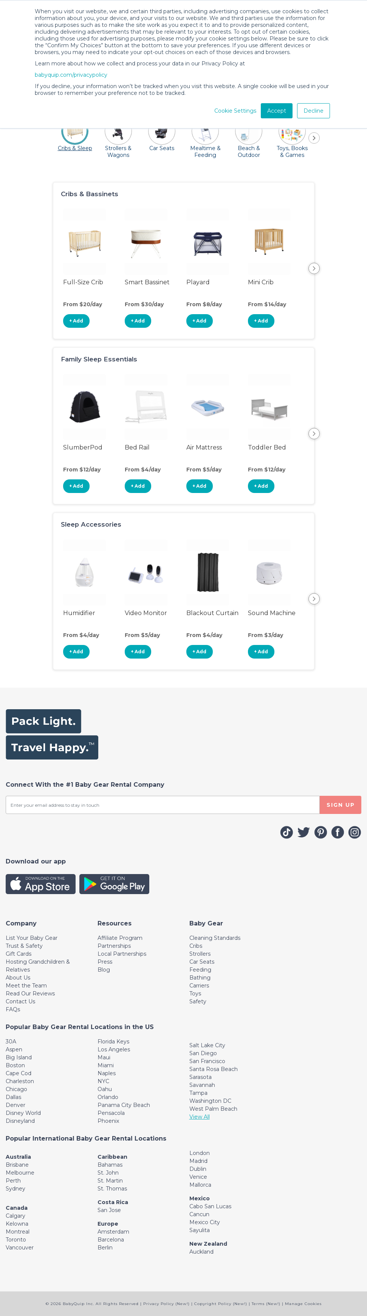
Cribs (195, 945)
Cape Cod (18, 1073)
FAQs (13, 1009)
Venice (198, 1176)
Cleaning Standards (214, 938)
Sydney (15, 1188)
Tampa (198, 1093)
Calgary (15, 1215)
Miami (106, 1065)
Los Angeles (114, 1049)
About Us (18, 977)
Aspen (14, 1049)
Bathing (200, 977)
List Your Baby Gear (31, 938)
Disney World (23, 1113)
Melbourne (20, 1172)
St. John (108, 1172)
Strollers (200, 953)
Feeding (200, 969)
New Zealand (208, 1243)
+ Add (76, 321)
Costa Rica (113, 1202)
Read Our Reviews (30, 993)
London (199, 1153)
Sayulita (199, 1230)
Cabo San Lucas (210, 1206)
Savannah (202, 1085)
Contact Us (20, 1001)
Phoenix (108, 1121)
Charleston (20, 1081)
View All (199, 1116)
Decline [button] (314, 110)
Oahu (105, 1089)
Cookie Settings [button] (235, 110)
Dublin (197, 1169)
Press (105, 961)
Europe (108, 1223)
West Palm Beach (213, 1108)
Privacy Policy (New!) (166, 1303)
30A (11, 1041)
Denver (15, 1105)
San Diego (203, 1053)
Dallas (13, 1097)
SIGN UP (341, 804)
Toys (195, 993)
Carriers (199, 985)
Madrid (198, 1161)
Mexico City (204, 1222)
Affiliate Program (120, 938)
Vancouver (20, 1247)
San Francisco (207, 1061)
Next (314, 268)
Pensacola (111, 1113)
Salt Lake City (207, 1045)
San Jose (109, 1210)
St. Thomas (112, 1188)
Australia (18, 1156)
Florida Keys (113, 1041)
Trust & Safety (24, 945)
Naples (107, 1073)
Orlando (108, 1097)
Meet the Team (26, 985)
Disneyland (20, 1121)
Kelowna (17, 1223)
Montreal (17, 1231)
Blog (104, 969)
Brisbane (17, 1164)
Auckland (201, 1251)
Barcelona (111, 1239)
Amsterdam (113, 1231)
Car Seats (201, 961)
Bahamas (110, 1164)
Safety (197, 1001)
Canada (17, 1207)
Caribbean (112, 1156)
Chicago (16, 1089)
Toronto (16, 1239)
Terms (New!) (266, 1303)
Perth (13, 1180)
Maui (104, 1057)
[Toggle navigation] (21, 923)
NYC (103, 1081)
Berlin (105, 1247)
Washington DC (210, 1100)
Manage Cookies (303, 1303)
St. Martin (110, 1180)
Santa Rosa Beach (213, 1069)
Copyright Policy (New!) (220, 1303)
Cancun (199, 1214)
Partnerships (114, 945)
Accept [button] (276, 110)
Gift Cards (18, 953)
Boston (15, 1065)
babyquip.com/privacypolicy (71, 74)
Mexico (199, 1198)
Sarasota (200, 1077)
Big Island (19, 1057)
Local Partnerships (122, 953)
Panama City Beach (124, 1105)
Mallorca (200, 1184)
